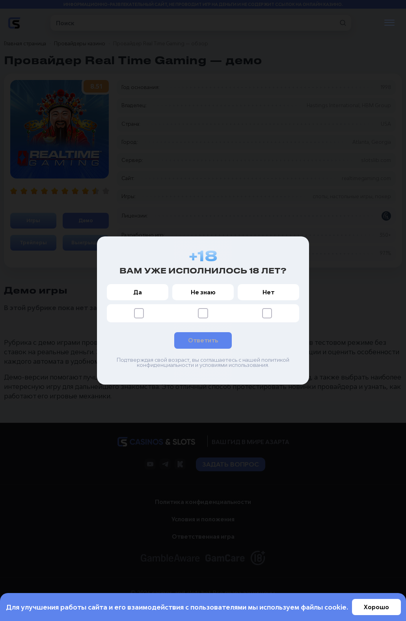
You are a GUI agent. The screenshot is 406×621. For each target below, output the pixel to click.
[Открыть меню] (389, 23)
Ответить (203, 340)
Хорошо (376, 607)
